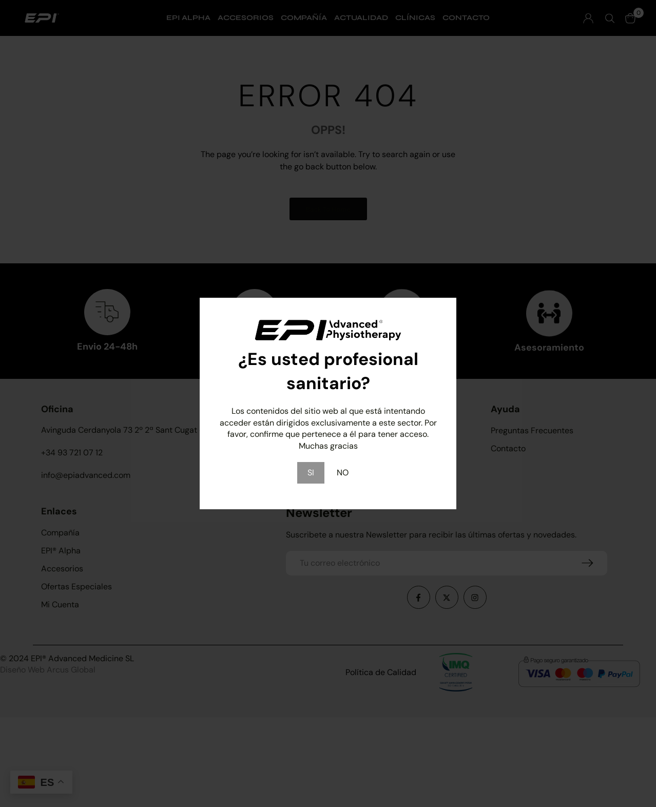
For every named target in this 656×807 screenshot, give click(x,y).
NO (343, 472)
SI (310, 472)
